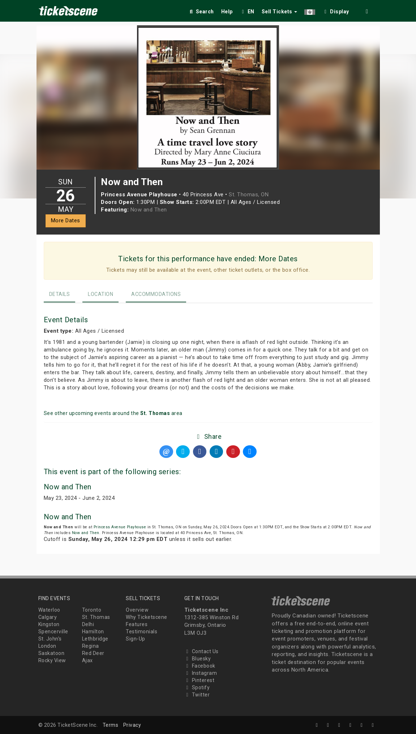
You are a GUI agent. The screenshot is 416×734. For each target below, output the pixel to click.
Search (201, 11)
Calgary (47, 617)
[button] (310, 10)
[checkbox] (336, 10)
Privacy (132, 725)
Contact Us (201, 651)
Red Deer (93, 653)
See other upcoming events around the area (113, 413)
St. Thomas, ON (249, 194)
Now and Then (148, 209)
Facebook (199, 666)
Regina (90, 646)
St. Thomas (96, 617)
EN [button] (247, 11)
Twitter (197, 695)
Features (136, 624)
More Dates (65, 220)
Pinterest (199, 680)
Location (100, 294)
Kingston (49, 624)
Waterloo (49, 610)
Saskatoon (51, 653)
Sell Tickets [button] (279, 11)
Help (227, 11)
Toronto (92, 610)
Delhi (88, 624)
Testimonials (141, 631)
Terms (111, 725)
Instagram (200, 673)
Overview (137, 610)
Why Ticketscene (146, 617)
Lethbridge (95, 639)
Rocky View (52, 660)
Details (59, 294)
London (47, 646)
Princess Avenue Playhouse (120, 527)
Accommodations (156, 294)
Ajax (87, 660)
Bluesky (197, 658)
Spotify (197, 687)
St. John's (50, 639)
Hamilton (93, 631)
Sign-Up (135, 639)
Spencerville (53, 631)
